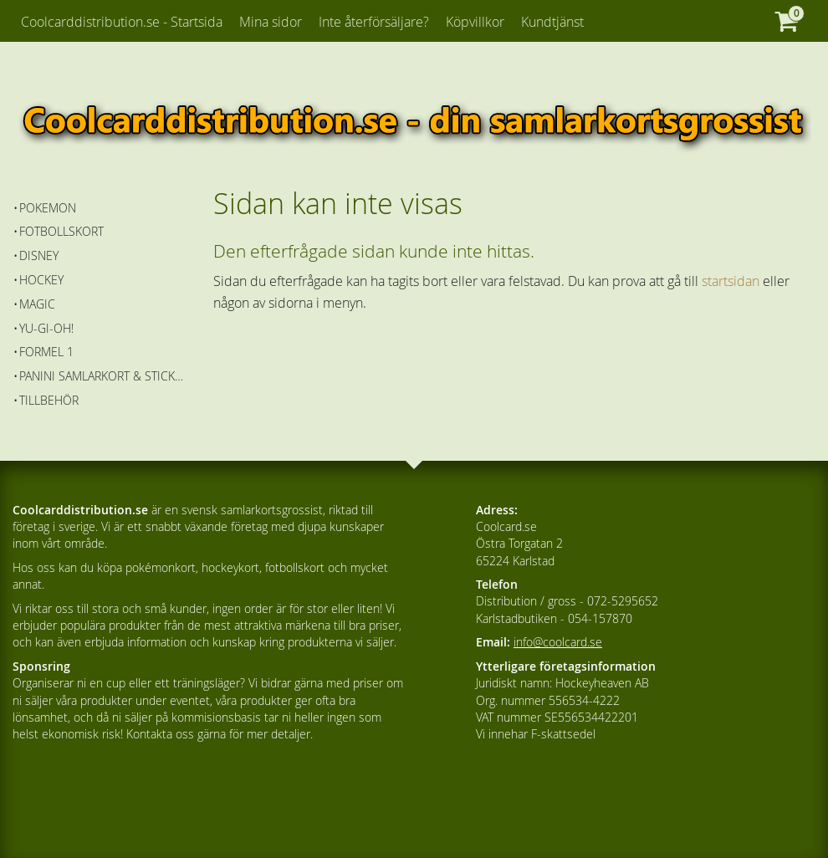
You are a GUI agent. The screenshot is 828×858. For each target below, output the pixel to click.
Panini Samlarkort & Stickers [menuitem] (104, 376)
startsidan (730, 281)
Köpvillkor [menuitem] (475, 22)
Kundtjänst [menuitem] (552, 22)
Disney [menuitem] (39, 255)
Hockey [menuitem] (41, 280)
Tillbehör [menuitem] (49, 400)
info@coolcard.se (558, 642)
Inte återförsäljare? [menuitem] (374, 22)
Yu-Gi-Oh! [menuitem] (46, 328)
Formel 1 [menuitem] (46, 352)
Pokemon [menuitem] (47, 208)
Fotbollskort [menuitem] (61, 231)
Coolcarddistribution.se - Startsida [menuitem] (121, 22)
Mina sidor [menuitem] (270, 22)
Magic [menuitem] (37, 304)
